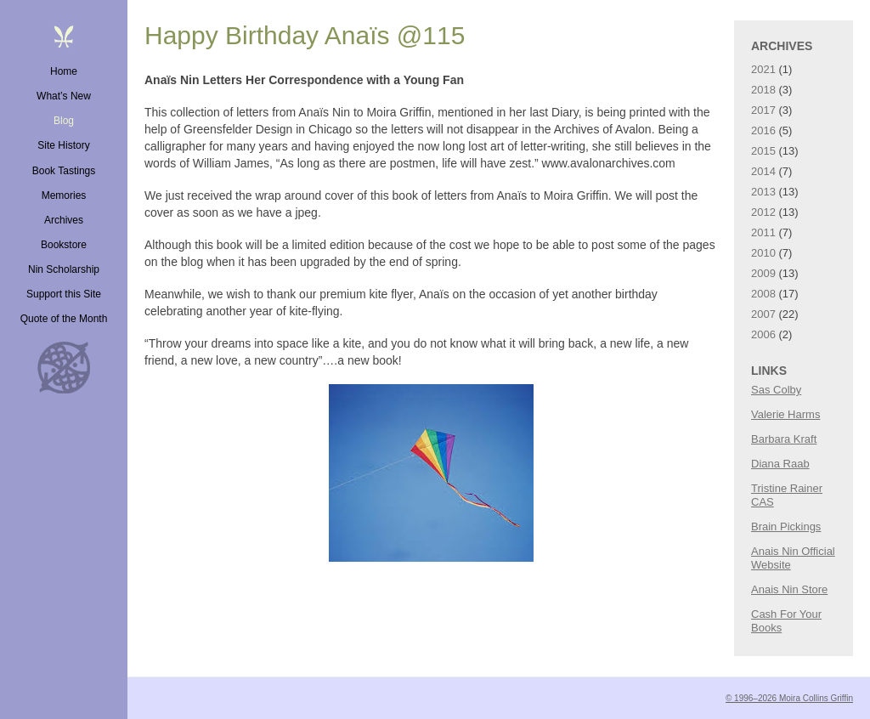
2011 (763, 232)
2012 (763, 212)
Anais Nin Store (789, 589)
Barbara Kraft (783, 439)
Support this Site (63, 294)
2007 (763, 314)
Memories (64, 195)
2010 (763, 252)
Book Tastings (64, 171)
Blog (64, 121)
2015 (763, 150)
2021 (763, 69)
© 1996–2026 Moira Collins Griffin (789, 698)
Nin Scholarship (63, 269)
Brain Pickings (786, 526)
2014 (763, 171)
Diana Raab (780, 463)
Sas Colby (776, 389)
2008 (763, 293)
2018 (763, 89)
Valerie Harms (785, 414)
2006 (763, 334)
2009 (763, 273)
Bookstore (64, 245)
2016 (763, 130)
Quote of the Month (64, 319)
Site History (63, 145)
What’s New (64, 96)
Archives (63, 220)
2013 (763, 191)
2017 (763, 110)
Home (63, 71)
